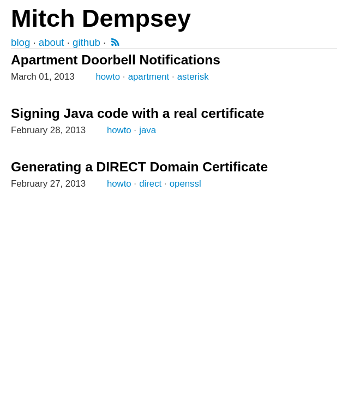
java (147, 130)
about (51, 42)
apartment (149, 77)
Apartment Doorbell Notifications (115, 59)
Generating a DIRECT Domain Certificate (139, 166)
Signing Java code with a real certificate (137, 113)
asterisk (193, 77)
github (86, 42)
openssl (185, 183)
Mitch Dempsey (101, 18)
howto (107, 77)
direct (150, 183)
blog (20, 42)
